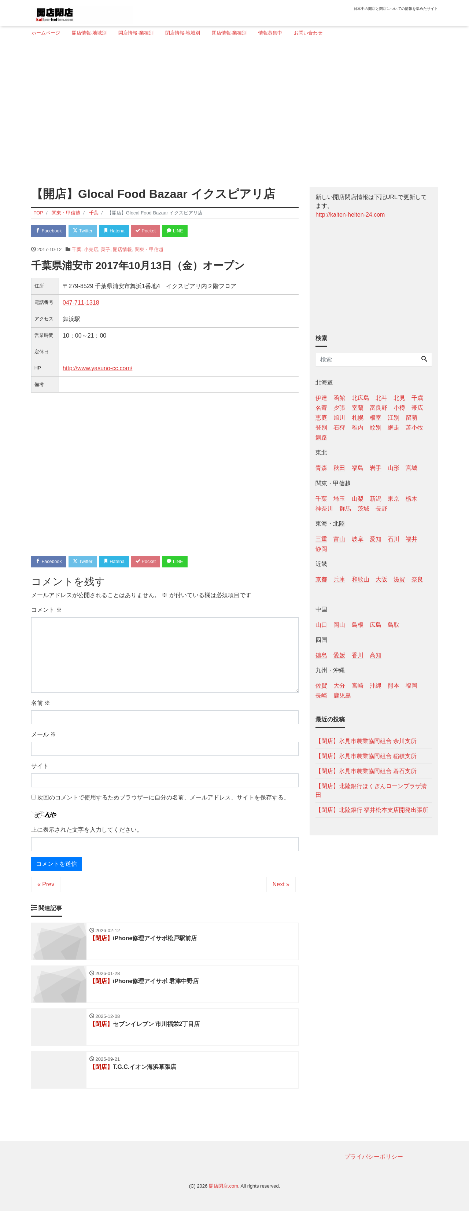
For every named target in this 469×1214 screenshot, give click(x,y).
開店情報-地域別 (89, 33)
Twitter (85, 231)
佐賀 (321, 686)
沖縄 (375, 686)
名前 (40, 703)
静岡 (321, 549)
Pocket (150, 231)
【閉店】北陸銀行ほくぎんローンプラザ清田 (371, 790)
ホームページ (46, 33)
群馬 (345, 508)
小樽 (399, 408)
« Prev (45, 885)
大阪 (381, 579)
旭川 (339, 418)
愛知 (375, 539)
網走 (393, 427)
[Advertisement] (232, 109)
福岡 (411, 686)
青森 (321, 468)
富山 (339, 539)
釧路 (321, 437)
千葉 (76, 250)
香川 (357, 655)
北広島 (360, 398)
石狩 (339, 427)
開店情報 (122, 250)
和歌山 (360, 579)
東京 (393, 499)
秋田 (339, 468)
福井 (411, 539)
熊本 (393, 686)
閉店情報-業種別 (229, 33)
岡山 (339, 625)
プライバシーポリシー (373, 1159)
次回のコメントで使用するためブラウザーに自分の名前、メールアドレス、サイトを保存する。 (163, 798)
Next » (281, 885)
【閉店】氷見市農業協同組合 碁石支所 (366, 771)
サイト (40, 767)
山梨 (357, 499)
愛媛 (339, 655)
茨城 (363, 508)
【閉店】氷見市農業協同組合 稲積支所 (366, 756)
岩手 (375, 468)
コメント (46, 610)
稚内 (357, 427)
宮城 (411, 468)
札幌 (357, 418)
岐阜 (357, 539)
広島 (375, 625)
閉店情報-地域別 (182, 33)
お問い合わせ (308, 33)
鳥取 (393, 625)
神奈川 (324, 508)
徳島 (321, 655)
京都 (321, 579)
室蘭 (357, 408)
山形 (393, 468)
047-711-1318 (81, 303)
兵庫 (339, 579)
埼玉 (339, 499)
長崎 (321, 695)
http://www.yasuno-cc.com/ (97, 368)
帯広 (417, 408)
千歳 (417, 398)
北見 (399, 398)
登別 (321, 427)
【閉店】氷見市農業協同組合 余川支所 (366, 741)
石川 (393, 539)
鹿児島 (342, 695)
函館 (339, 398)
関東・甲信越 (149, 250)
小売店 (91, 250)
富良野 (378, 408)
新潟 (375, 499)
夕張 (339, 408)
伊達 (321, 398)
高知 (375, 655)
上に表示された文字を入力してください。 (87, 831)
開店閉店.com (223, 1189)
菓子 (105, 250)
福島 (357, 468)
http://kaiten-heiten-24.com (350, 214)
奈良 (417, 579)
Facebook (49, 231)
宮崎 (357, 686)
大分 (339, 686)
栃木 (411, 499)
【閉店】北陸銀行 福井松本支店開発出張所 (371, 810)
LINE (181, 231)
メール (43, 735)
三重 (321, 539)
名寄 (321, 408)
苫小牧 (414, 427)
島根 (357, 625)
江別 (393, 418)
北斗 (381, 398)
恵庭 (321, 418)
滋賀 (399, 579)
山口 (321, 625)
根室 (375, 418)
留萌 (411, 418)
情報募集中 (270, 33)
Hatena (118, 231)
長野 (381, 508)
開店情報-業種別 (135, 33)
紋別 (375, 427)
